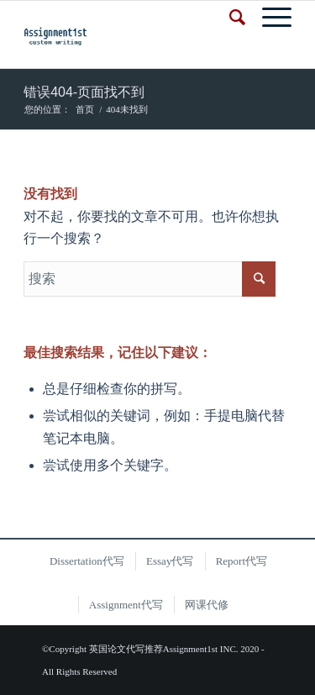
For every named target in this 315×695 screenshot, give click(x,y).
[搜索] (229, 17)
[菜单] (268, 17)
